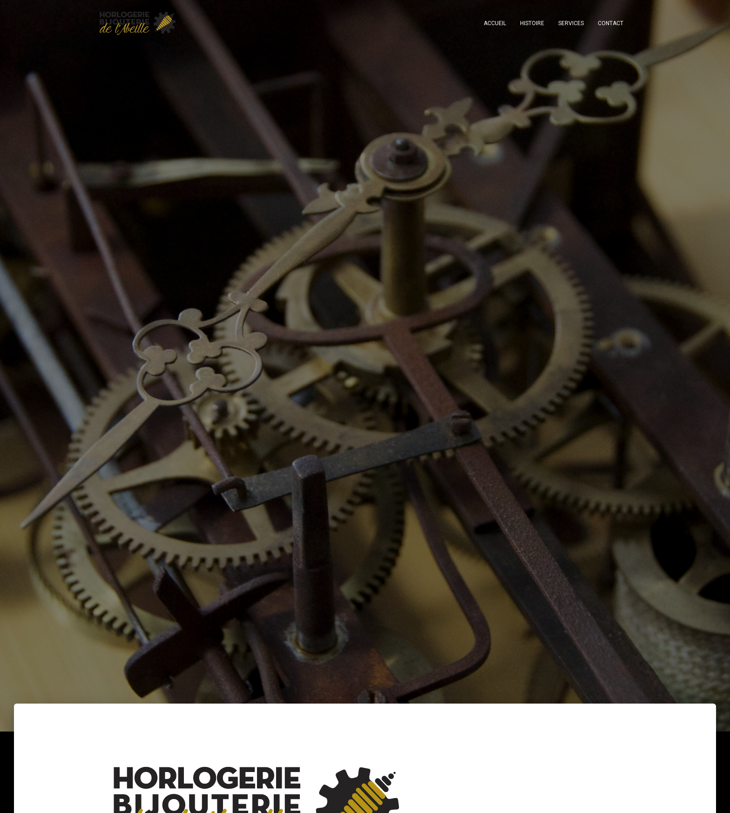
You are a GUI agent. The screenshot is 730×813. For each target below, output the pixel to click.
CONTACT (610, 23)
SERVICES (571, 23)
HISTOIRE (532, 23)
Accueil (495, 23)
